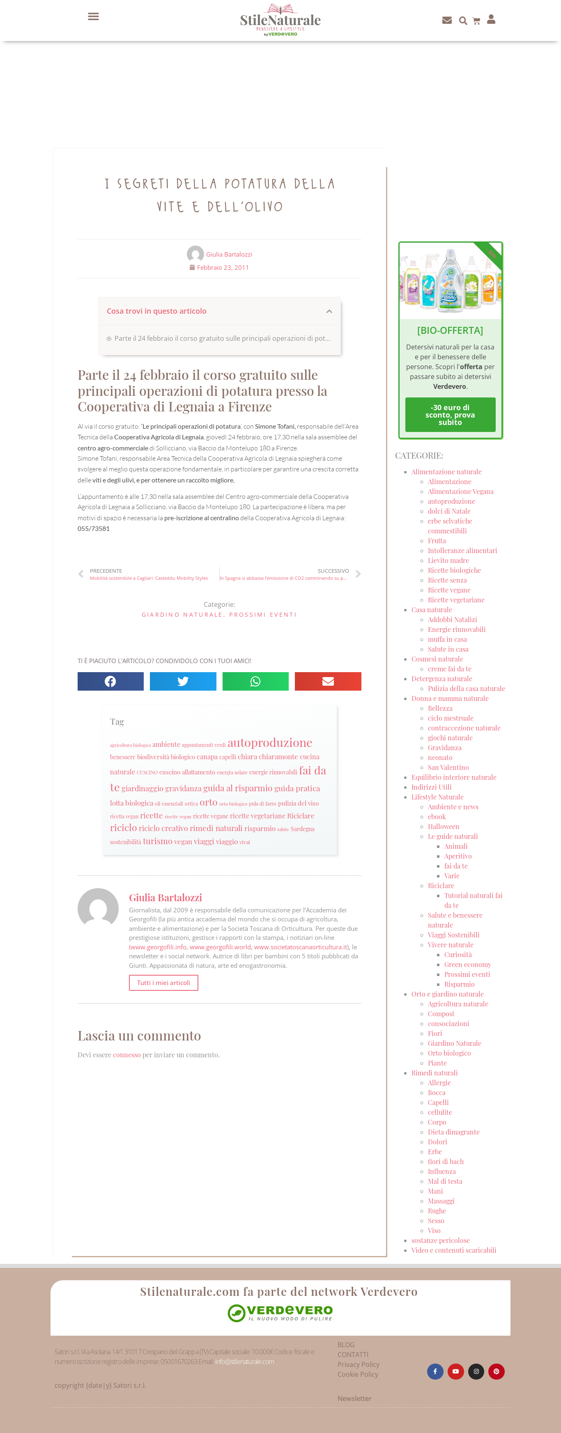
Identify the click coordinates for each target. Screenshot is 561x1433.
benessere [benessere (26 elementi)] (123, 756)
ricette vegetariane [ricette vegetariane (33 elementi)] (257, 815)
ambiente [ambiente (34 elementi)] (166, 744)
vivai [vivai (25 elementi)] (244, 841)
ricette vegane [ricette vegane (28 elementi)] (210, 816)
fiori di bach (446, 1161)
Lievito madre (448, 560)
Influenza (442, 1171)
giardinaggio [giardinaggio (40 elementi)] (142, 788)
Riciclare (441, 885)
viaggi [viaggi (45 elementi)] (204, 841)
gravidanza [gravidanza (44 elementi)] (183, 788)
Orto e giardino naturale (448, 994)
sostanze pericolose (441, 1240)
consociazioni (448, 1023)
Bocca (437, 1092)
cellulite (440, 1112)
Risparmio (459, 984)
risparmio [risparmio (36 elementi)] (260, 828)
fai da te (456, 865)
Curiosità (458, 954)
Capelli (438, 1102)
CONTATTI (353, 1354)
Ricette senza (447, 580)
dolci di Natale (449, 511)
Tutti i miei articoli (163, 982)
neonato (440, 757)
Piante (437, 1063)
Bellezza (440, 708)
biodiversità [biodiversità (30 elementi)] (153, 757)
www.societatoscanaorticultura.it (300, 947)
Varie (452, 875)
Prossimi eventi (263, 614)
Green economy (467, 964)
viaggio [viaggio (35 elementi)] (227, 841)
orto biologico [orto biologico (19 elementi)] (233, 804)
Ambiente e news (453, 806)
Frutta (437, 540)
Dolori (437, 1141)
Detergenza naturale (442, 678)
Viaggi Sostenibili (454, 934)
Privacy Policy (358, 1364)
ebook (437, 816)
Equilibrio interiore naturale (454, 777)
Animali (456, 846)
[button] (94, 16)
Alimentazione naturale (447, 471)
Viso (434, 1230)
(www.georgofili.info (157, 947)
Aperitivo (458, 856)
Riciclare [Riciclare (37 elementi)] (301, 815)
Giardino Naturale (182, 614)
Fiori (435, 1033)
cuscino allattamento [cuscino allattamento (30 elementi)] (187, 772)
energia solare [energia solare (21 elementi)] (232, 772)
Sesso (436, 1220)
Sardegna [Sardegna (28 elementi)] (303, 828)
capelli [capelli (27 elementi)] (227, 757)
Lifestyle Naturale (438, 796)
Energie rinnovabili (457, 629)
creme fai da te (449, 668)
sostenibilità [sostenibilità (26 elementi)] (125, 841)
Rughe (437, 1210)
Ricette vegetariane (456, 599)
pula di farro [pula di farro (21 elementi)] (262, 803)
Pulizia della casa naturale (466, 688)
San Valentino (448, 767)
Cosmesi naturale (437, 658)
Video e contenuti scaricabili (454, 1250)
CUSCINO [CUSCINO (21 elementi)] (147, 772)
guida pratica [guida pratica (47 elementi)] (297, 788)
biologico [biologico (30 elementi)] (183, 757)
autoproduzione (451, 501)
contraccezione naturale (464, 727)
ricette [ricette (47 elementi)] (151, 815)
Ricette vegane (449, 590)
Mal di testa (445, 1181)
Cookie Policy (358, 1374)
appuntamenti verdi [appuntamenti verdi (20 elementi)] (204, 745)
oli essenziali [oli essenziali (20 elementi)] (169, 804)
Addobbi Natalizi (452, 619)
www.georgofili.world (220, 947)
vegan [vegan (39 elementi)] (183, 841)
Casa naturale (432, 609)
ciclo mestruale (451, 718)
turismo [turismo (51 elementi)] (157, 840)
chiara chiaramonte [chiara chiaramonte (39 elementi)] (268, 756)
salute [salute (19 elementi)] (283, 829)
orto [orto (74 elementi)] (209, 801)
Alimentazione (449, 481)
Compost (441, 1013)
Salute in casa (448, 649)
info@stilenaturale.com (244, 1361)
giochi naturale (450, 737)
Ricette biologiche (454, 570)
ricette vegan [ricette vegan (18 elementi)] (178, 816)
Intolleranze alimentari (462, 550)
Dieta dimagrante (454, 1132)
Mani (435, 1191)
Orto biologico (449, 1053)
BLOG (346, 1344)
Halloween (444, 826)
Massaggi (441, 1200)
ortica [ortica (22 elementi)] (191, 803)
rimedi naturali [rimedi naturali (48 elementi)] (216, 827)
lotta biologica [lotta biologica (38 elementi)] (131, 802)
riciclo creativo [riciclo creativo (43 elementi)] (163, 828)
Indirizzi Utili (432, 787)
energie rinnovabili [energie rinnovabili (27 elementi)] (273, 772)
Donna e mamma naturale (450, 698)
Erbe (435, 1151)
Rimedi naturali (435, 1072)
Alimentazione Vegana (461, 491)
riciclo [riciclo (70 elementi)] (123, 827)
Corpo (437, 1122)
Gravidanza (445, 747)
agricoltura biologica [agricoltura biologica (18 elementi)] (130, 745)
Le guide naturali (453, 836)
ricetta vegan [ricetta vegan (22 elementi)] (124, 816)
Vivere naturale (451, 944)
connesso (127, 1054)
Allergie (439, 1082)
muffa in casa (447, 639)
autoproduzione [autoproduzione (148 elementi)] (270, 742)
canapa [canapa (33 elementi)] (207, 756)
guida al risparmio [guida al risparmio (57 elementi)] (238, 787)
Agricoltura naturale (458, 1003)
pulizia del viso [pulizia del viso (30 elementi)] (298, 803)
